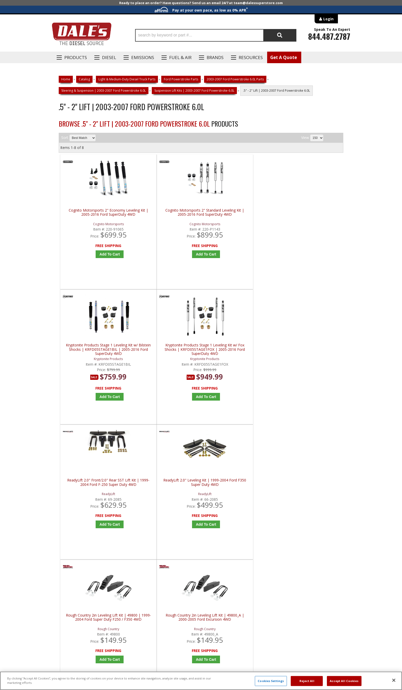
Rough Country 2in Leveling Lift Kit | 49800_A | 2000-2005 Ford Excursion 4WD (309, 353)
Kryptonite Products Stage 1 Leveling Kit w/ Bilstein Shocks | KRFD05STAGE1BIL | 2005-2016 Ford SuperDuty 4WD (238, 214)
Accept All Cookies (344, 681)
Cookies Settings (271, 681)
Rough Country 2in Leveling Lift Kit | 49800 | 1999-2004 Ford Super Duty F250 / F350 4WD (238, 353)
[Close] (393, 680)
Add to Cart (97, 254)
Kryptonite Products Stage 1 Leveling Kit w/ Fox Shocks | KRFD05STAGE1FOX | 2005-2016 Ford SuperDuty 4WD (309, 214)
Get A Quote (283, 57)
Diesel (109, 57)
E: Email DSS (68, 523)
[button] (215, 35)
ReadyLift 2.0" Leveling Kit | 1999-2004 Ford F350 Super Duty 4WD (167, 351)
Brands (215, 57)
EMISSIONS (142, 57)
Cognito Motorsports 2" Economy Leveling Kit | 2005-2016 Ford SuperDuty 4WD (96, 214)
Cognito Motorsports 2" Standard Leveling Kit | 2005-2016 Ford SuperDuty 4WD (167, 214)
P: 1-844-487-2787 (74, 508)
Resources (251, 57)
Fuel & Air (180, 57)
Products (75, 57)
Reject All (306, 681)
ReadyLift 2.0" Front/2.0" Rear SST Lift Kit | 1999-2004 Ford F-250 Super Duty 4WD (95, 353)
